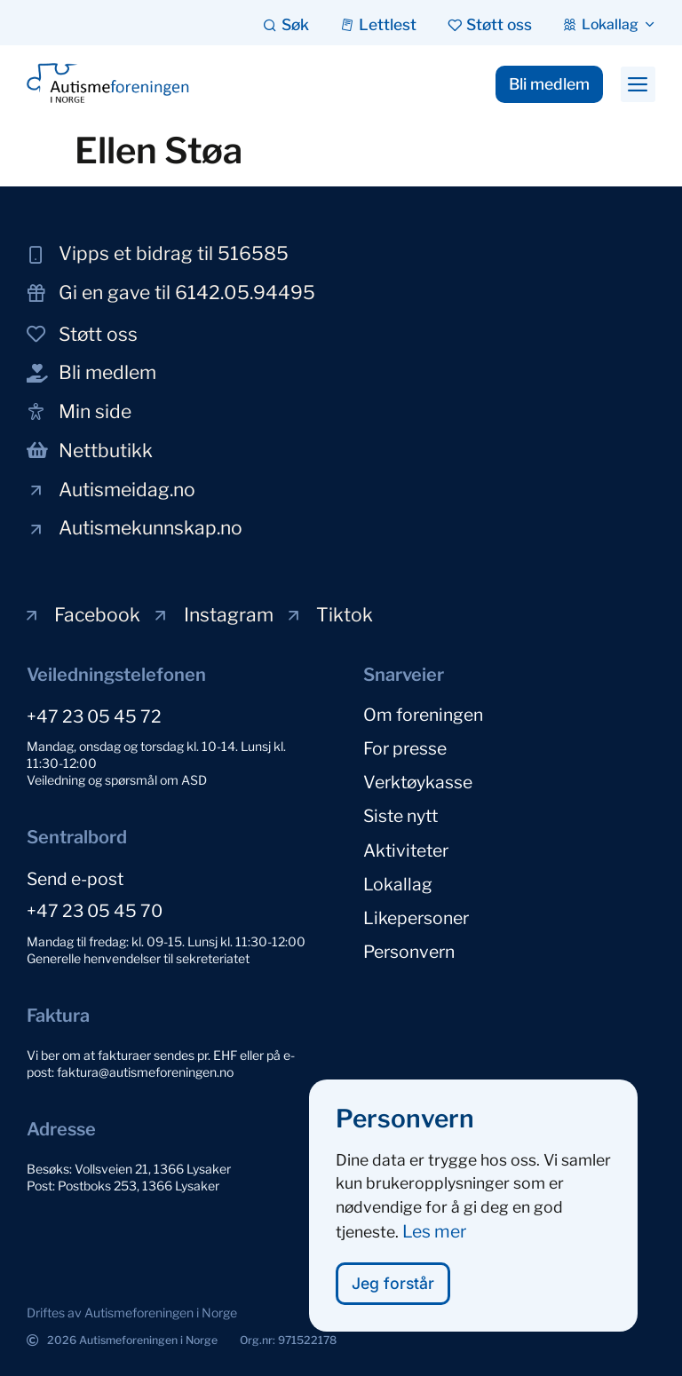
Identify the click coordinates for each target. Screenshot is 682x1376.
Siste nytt (400, 815)
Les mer (434, 1235)
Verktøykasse (417, 782)
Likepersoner (416, 917)
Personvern (409, 950)
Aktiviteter (405, 849)
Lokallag (397, 883)
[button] (638, 84)
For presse (405, 748)
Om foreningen (423, 714)
